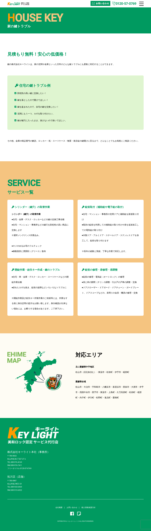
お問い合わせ (72, 507)
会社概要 (59, 507)
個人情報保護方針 (88, 507)
